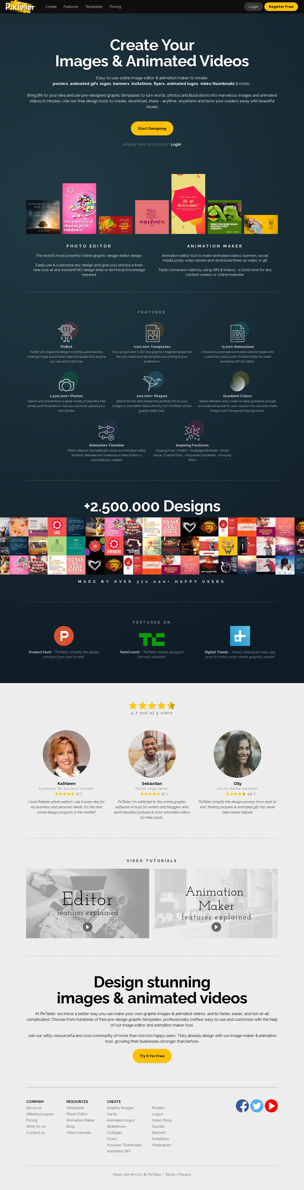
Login (253, 7)
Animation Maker (215, 246)
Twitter (256, 1105)
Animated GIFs (119, 1151)
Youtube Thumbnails (124, 1145)
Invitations (160, 1139)
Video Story (162, 1120)
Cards (112, 1114)
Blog (70, 1126)
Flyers (112, 1139)
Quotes (158, 1126)
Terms (170, 1174)
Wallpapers (161, 1145)
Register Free (281, 7)
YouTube (271, 1105)
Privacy (185, 1174)
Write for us (35, 1126)
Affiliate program (40, 1114)
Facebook (242, 1105)
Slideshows (116, 1126)
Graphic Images (120, 1108)
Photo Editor (89, 246)
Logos (157, 1114)
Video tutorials (78, 1132)
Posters (158, 1108)
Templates (75, 1108)
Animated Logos (121, 1120)
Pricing (32, 1120)
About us (33, 1108)
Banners (159, 1132)
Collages (114, 1132)
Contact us (35, 1132)
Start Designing (152, 128)
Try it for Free (152, 1056)
